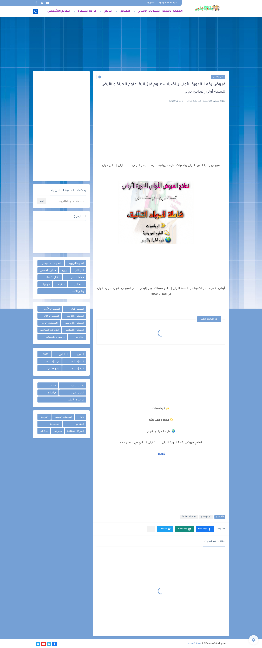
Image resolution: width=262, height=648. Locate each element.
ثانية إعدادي (77, 368)
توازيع (65, 270)
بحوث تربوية (77, 385)
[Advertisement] (131, 45)
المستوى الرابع (50, 322)
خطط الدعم (77, 277)
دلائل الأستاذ (52, 277)
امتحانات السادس (49, 329)
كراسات (52, 392)
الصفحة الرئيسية (172, 11)
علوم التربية (77, 284)
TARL (46, 354)
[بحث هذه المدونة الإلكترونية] (66, 201)
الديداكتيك (78, 270)
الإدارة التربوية (76, 263)
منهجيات (45, 284)
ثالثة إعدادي (77, 361)
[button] (205, 529)
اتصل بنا (150, 3)
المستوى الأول (52, 308)
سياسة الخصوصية (168, 3)
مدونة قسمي (194, 643)
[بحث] (35, 11)
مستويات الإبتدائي (149, 11)
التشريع (80, 423)
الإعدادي (125, 11)
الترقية (44, 416)
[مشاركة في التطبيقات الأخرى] (151, 529)
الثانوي (108, 11)
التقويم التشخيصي (58, 11)
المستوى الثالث (75, 315)
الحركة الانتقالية (75, 430)
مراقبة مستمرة (87, 11)
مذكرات (60, 284)
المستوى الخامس (74, 322)
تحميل (161, 454)
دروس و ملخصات (55, 336)
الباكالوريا (63, 354)
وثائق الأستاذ (77, 291)
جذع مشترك (52, 368)
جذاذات (80, 336)
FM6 (81, 416)
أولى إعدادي (218, 77)
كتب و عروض (77, 392)
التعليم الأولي (77, 308)
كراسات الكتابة (76, 399)
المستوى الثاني (50, 315)
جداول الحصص (48, 270)
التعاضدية (55, 423)
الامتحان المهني (63, 416)
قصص (52, 385)
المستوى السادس (74, 329)
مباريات (58, 430)
